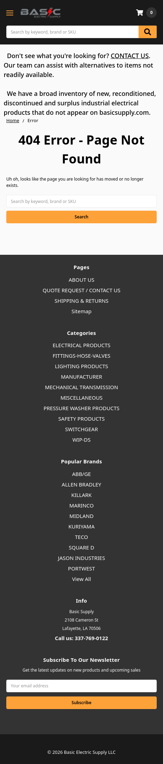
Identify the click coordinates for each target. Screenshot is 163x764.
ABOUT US (81, 279)
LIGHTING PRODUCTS (81, 366)
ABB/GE (81, 473)
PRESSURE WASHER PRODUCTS (82, 408)
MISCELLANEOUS (81, 397)
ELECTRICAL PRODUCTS (82, 345)
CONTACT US (130, 55)
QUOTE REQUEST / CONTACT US (81, 290)
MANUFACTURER (81, 376)
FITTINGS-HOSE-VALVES (82, 355)
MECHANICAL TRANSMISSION (81, 387)
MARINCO (81, 505)
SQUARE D (81, 547)
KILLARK (81, 494)
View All (81, 578)
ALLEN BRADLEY (81, 484)
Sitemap (82, 311)
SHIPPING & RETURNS (81, 300)
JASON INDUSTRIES (81, 557)
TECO (81, 536)
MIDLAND (81, 515)
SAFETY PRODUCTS (81, 418)
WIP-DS (81, 439)
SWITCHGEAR (81, 429)
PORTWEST (81, 568)
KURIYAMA (81, 526)
